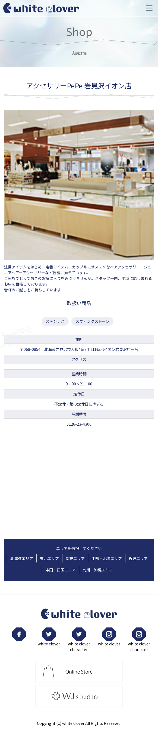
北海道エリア (21, 558)
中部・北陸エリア (106, 558)
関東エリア (75, 558)
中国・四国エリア (60, 570)
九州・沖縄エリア (98, 570)
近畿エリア (138, 558)
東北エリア (49, 558)
